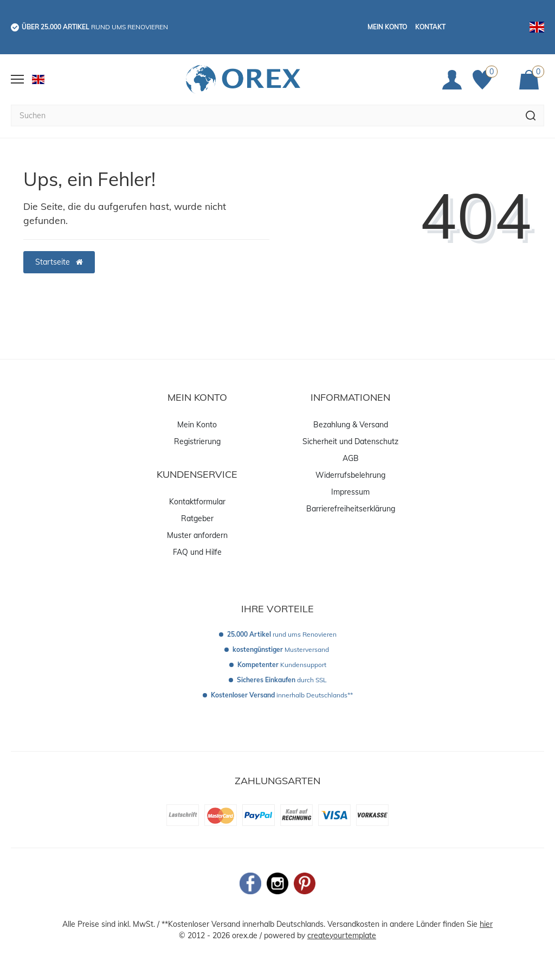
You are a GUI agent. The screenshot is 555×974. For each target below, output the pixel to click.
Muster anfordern (197, 535)
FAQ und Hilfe (197, 552)
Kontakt (430, 27)
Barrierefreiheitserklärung (350, 509)
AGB (351, 458)
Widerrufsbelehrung (350, 475)
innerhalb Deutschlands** (282, 695)
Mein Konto (387, 27)
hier (486, 924)
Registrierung (197, 441)
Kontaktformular (197, 502)
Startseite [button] (59, 262)
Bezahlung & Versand (350, 425)
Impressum (350, 492)
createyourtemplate (341, 935)
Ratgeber (197, 518)
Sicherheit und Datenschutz (350, 441)
